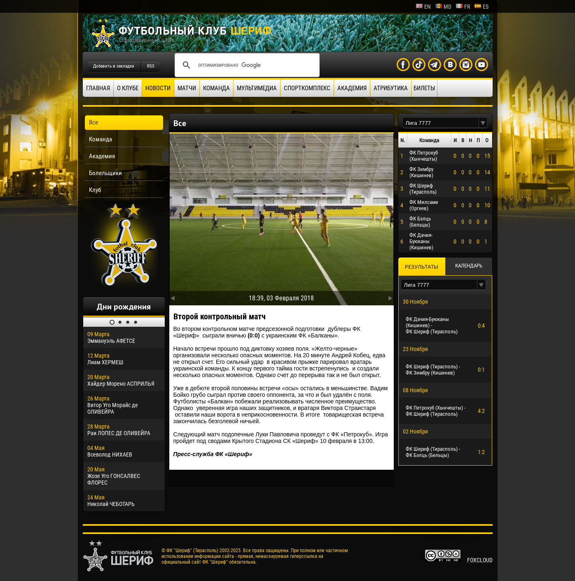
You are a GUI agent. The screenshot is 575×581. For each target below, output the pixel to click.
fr (463, 6)
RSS (150, 66)
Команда (216, 88)
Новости (158, 88)
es (481, 6)
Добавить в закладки (113, 66)
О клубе (127, 88)
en (423, 6)
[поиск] (246, 65)
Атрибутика (391, 88)
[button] (483, 123)
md (443, 6)
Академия (352, 88)
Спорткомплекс (307, 88)
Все (93, 122)
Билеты (424, 88)
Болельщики (105, 173)
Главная (98, 88)
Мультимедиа (257, 88)
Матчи (187, 88)
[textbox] (440, 123)
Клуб (95, 190)
